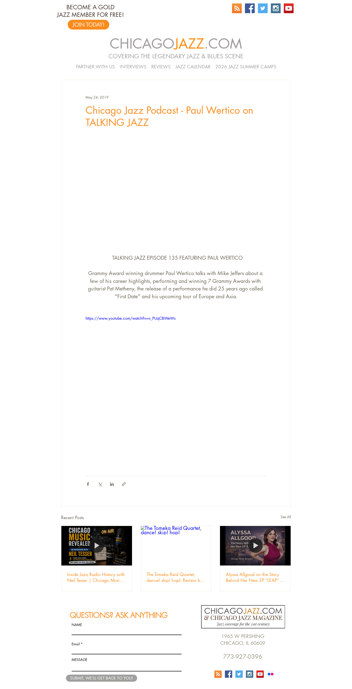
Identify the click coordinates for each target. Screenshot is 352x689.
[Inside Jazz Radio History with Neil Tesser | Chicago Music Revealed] (96, 546)
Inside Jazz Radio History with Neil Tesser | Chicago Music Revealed (96, 577)
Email (76, 644)
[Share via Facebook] (88, 484)
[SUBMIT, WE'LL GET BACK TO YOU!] (101, 678)
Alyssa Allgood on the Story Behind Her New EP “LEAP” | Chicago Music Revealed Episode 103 (254, 577)
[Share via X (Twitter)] (100, 484)
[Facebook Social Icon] (250, 8)
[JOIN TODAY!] (88, 25)
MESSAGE (79, 659)
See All (286, 516)
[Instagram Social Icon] (276, 8)
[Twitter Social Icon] (263, 8)
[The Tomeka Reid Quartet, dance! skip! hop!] (176, 546)
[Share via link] (123, 484)
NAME (77, 625)
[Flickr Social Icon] (270, 674)
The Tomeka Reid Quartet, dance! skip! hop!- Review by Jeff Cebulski (174, 577)
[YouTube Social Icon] (289, 8)
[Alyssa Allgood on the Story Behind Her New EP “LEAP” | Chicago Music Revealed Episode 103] (255, 546)
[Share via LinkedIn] (112, 484)
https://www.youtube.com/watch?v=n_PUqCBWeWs (131, 318)
